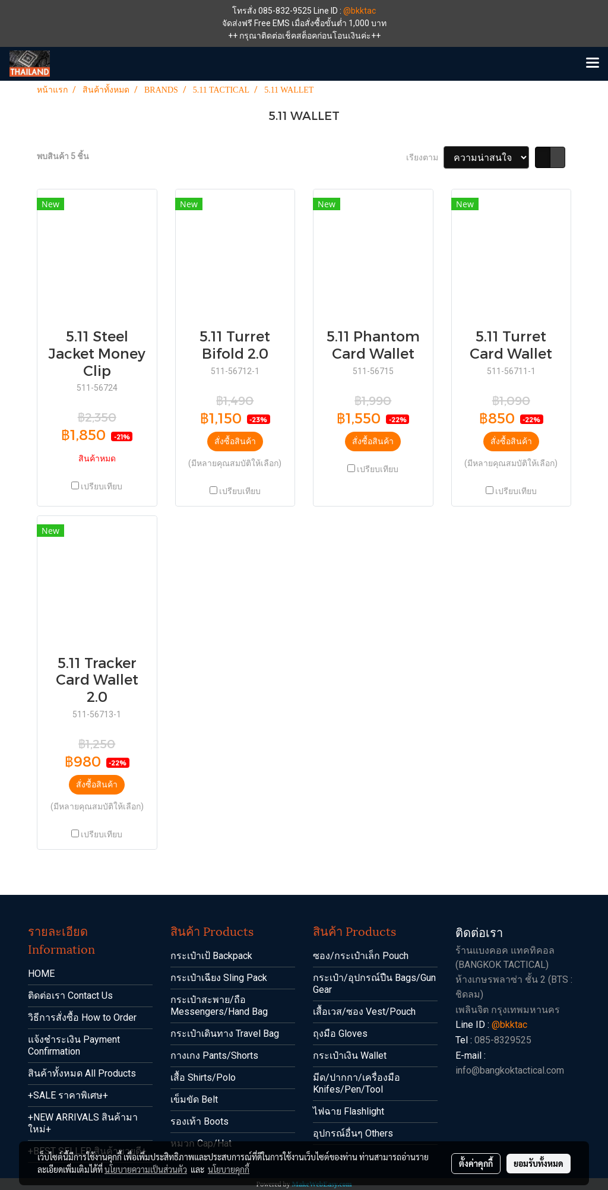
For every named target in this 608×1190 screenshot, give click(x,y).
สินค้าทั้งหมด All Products (82, 1073)
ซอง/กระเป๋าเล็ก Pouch (360, 955)
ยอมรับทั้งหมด (538, 1163)
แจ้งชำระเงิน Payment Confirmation (74, 1045)
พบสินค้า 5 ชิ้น (63, 156)
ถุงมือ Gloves (340, 1033)
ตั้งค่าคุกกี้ (476, 1163)
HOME (41, 973)
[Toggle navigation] (593, 63)
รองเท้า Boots (199, 1121)
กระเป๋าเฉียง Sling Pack (218, 977)
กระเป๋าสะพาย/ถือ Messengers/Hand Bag (219, 1005)
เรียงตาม (425, 157)
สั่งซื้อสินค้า (235, 441)
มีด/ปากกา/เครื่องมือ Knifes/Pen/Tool (356, 1083)
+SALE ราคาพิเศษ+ (68, 1095)
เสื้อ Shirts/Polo (203, 1077)
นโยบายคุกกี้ (228, 1169)
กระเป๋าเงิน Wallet (350, 1055)
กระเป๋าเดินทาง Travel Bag (224, 1033)
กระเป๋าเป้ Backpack (211, 955)
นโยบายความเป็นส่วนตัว (145, 1169)
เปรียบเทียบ (101, 486)
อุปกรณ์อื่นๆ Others (353, 1133)
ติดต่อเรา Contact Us (70, 995)
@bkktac (359, 10)
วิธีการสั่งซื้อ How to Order (82, 1017)
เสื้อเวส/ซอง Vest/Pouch (364, 1011)
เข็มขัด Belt (194, 1099)
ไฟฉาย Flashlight (348, 1111)
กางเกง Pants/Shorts (214, 1055)
